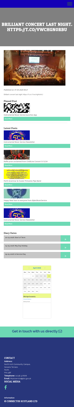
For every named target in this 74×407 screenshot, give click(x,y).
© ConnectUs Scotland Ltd (20, 401)
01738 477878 (21, 376)
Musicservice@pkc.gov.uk (20, 379)
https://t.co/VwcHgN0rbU (33, 94)
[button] (65, 238)
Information (9, 398)
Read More (8, 119)
